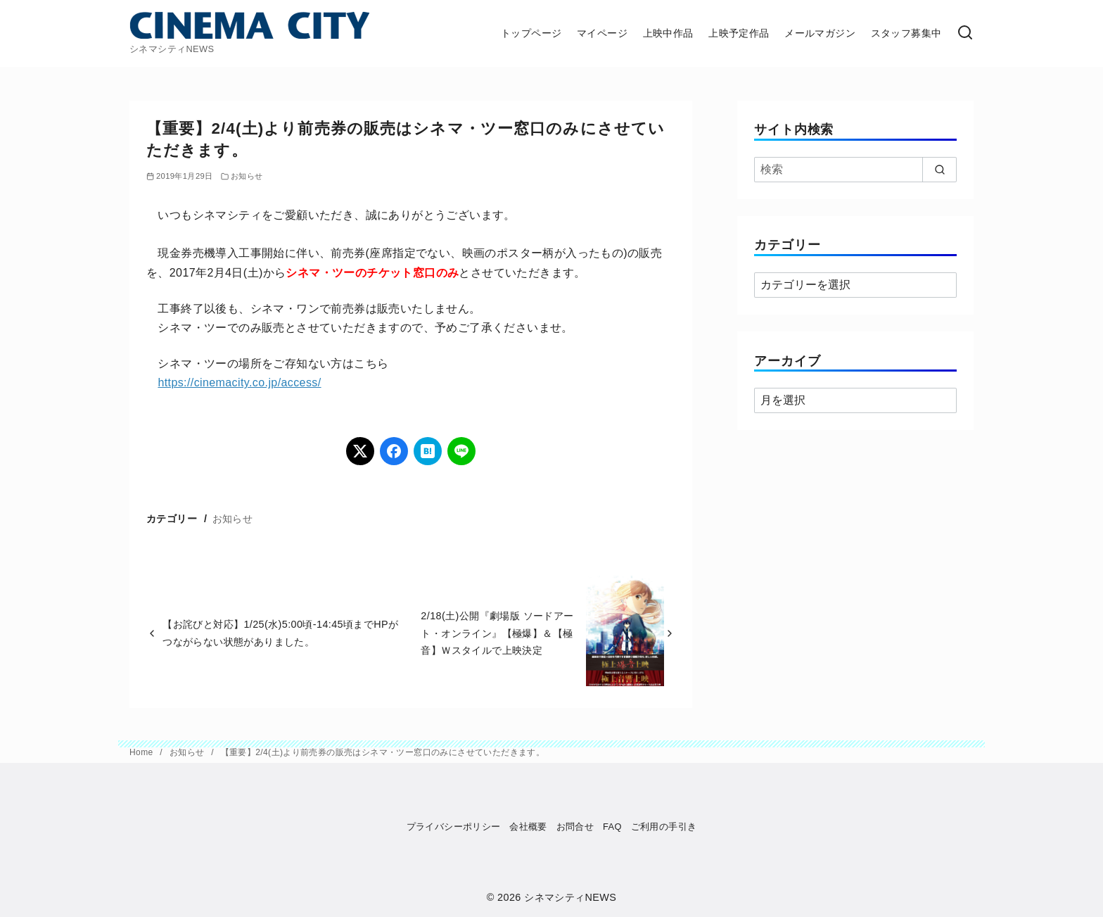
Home (142, 752)
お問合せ (575, 826)
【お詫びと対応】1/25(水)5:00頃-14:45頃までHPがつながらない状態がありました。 (280, 633)
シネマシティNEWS (570, 897)
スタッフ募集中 (906, 33)
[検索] (965, 33)
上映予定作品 (738, 33)
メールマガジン (819, 33)
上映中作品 (668, 33)
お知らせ (247, 176)
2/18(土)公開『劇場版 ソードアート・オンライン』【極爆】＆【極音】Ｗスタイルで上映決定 (497, 633)
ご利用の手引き (664, 826)
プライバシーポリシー (454, 826)
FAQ (612, 826)
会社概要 (528, 826)
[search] (939, 169)
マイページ (602, 33)
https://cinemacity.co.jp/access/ (239, 382)
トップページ (531, 33)
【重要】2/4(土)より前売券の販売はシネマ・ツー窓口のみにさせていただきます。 (383, 752)
